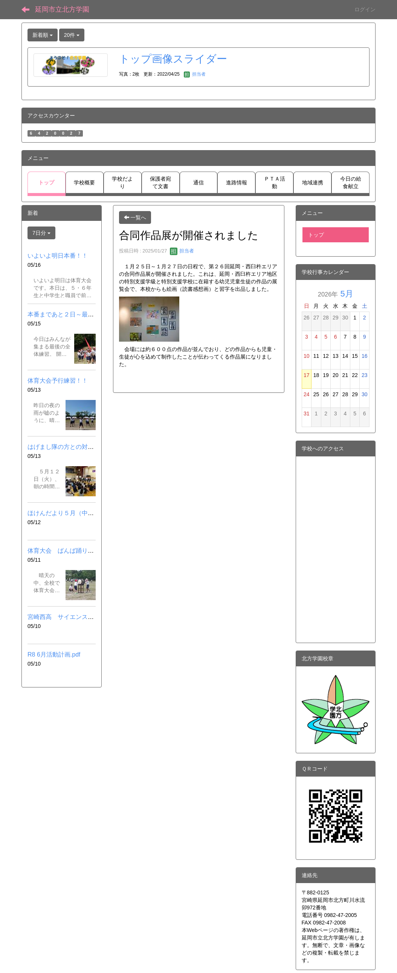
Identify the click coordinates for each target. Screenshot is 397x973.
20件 (71, 35)
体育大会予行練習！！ (57, 380)
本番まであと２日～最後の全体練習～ (78, 314)
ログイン (365, 9)
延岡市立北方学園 (62, 9)
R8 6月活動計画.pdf (53, 654)
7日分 (41, 233)
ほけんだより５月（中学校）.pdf (71, 513)
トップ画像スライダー (173, 59)
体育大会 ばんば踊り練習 (63, 550)
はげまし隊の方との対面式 (63, 447)
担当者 (194, 74)
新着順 (42, 35)
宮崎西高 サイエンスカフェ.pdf (71, 617)
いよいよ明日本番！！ (57, 255)
